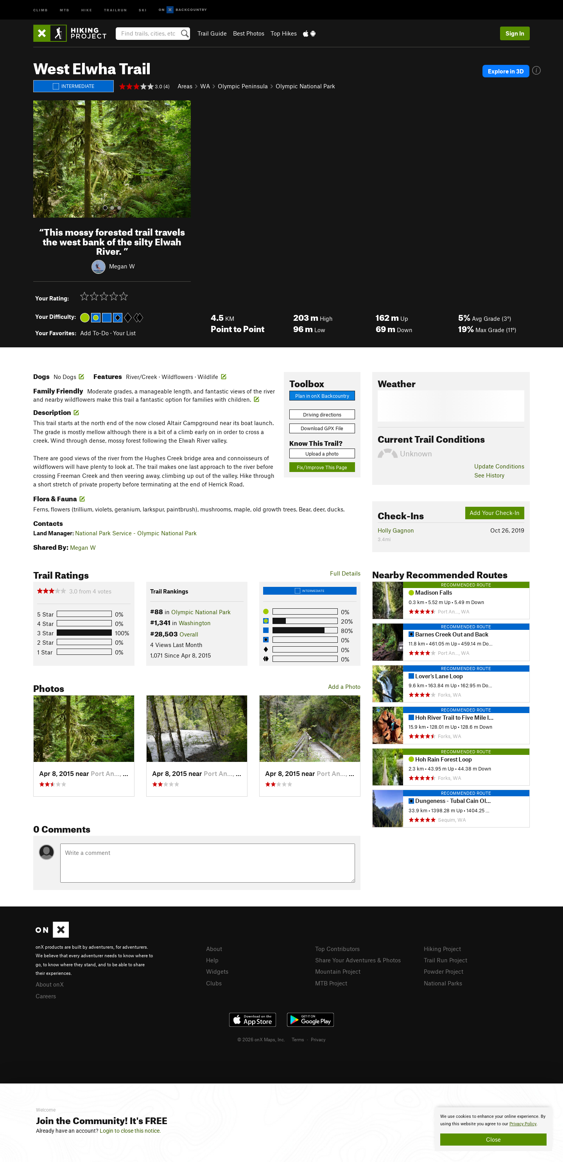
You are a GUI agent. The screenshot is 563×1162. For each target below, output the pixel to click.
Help (212, 960)
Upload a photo (322, 453)
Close (493, 1139)
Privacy (318, 1039)
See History (489, 475)
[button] (41, 159)
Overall (188, 634)
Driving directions (322, 414)
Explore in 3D (506, 71)
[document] (493, 1129)
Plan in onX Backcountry (322, 396)
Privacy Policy (522, 1123)
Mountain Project (337, 971)
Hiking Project (442, 948)
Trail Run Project (445, 960)
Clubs (214, 983)
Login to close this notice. (130, 1131)
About (214, 948)
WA (205, 85)
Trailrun (115, 9)
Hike (86, 9)
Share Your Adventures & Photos (358, 960)
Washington (195, 622)
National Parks (443, 983)
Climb (40, 9)
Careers (46, 995)
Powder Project (443, 971)
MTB (65, 9)
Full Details (345, 573)
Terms (298, 1039)
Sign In (515, 33)
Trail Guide (212, 33)
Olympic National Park (305, 85)
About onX (50, 984)
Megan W (122, 266)
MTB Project (331, 983)
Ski (143, 9)
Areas (185, 85)
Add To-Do (94, 332)
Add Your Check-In (495, 512)
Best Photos (248, 33)
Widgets (217, 971)
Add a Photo (344, 686)
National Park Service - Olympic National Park (136, 532)
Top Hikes (284, 33)
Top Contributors (337, 948)
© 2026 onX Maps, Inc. (261, 1039)
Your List (124, 332)
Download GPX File (322, 428)
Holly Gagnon (396, 530)
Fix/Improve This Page (322, 467)
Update (499, 466)
